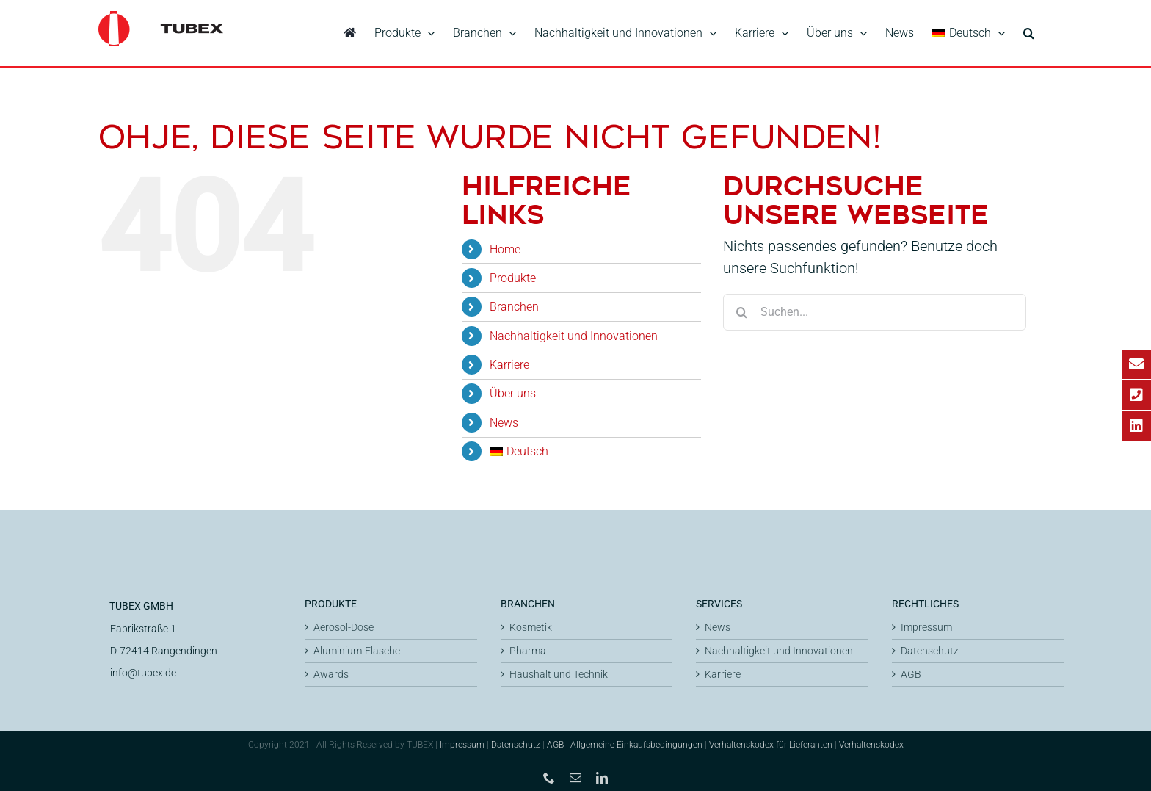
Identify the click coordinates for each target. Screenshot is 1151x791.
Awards (331, 672)
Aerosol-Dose (343, 625)
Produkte (513, 276)
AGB (911, 672)
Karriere (509, 362)
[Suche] (741, 310)
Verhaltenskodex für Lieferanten (770, 742)
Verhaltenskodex (871, 742)
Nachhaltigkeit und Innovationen (574, 334)
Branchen (514, 304)
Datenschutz (930, 648)
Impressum (926, 625)
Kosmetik (530, 625)
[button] (1028, 33)
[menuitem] (968, 33)
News (504, 420)
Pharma (527, 648)
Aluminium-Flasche (356, 648)
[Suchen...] (874, 310)
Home (505, 247)
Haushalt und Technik (558, 672)
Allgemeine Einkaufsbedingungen (636, 742)
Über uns (513, 391)
